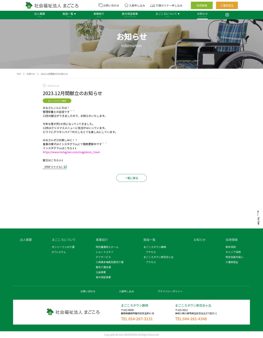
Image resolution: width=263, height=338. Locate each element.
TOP (19, 73)
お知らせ (31, 73)
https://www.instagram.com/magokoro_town (71, 152)
